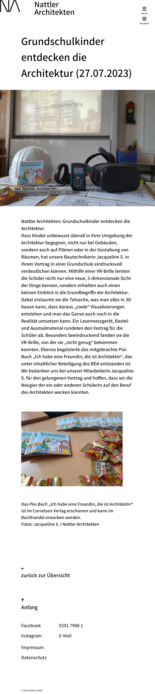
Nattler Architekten (54, 9)
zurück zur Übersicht (45, 573)
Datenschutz (34, 658)
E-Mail (65, 636)
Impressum (32, 648)
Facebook (31, 626)
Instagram (31, 636)
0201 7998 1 (71, 626)
